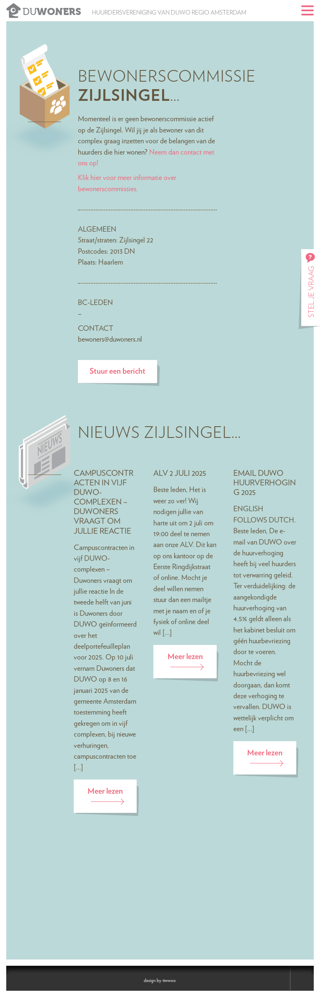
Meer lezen (105, 791)
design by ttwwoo (160, 980)
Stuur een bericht (117, 371)
